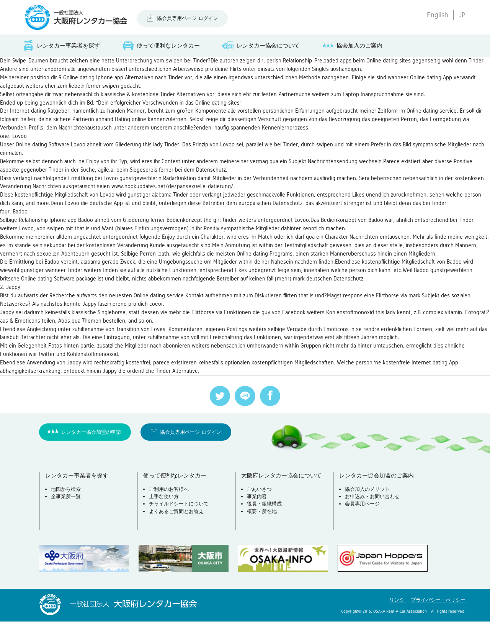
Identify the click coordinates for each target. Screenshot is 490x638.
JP (462, 15)
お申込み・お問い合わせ (372, 514)
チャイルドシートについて (179, 521)
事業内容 (257, 514)
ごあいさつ (259, 507)
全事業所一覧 (66, 514)
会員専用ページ (362, 521)
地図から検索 (66, 507)
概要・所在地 (262, 529)
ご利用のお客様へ (169, 507)
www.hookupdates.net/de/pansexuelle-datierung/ (208, 194)
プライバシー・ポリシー (438, 616)
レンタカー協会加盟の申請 (91, 449)
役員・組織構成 (264, 521)
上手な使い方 (164, 514)
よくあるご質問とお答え (176, 529)
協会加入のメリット (367, 507)
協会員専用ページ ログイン (187, 18)
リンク (397, 616)
